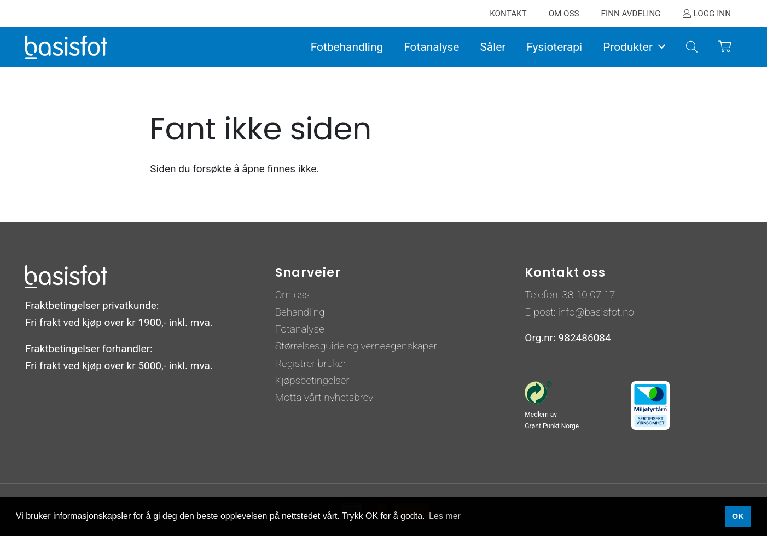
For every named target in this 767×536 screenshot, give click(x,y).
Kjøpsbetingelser (312, 380)
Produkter (628, 47)
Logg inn (712, 14)
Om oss (292, 294)
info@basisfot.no (596, 312)
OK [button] (738, 516)
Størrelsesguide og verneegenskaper (356, 346)
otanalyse (302, 329)
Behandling (300, 312)
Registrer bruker (310, 363)
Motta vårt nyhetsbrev (324, 397)
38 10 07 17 (588, 294)
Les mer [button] (445, 516)
